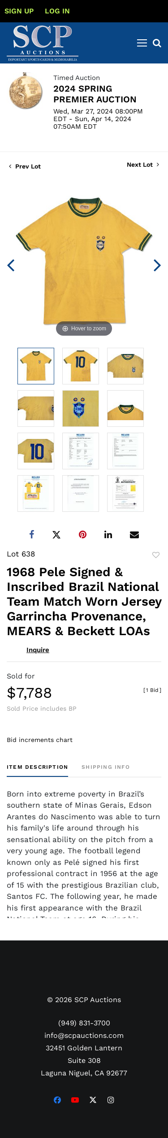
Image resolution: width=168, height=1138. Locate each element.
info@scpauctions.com (84, 1035)
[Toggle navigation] (142, 43)
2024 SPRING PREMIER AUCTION (95, 94)
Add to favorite (156, 555)
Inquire (37, 650)
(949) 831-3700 (84, 1023)
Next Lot (143, 164)
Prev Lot (25, 166)
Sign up (19, 11)
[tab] (37, 770)
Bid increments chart (40, 739)
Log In (57, 11)
